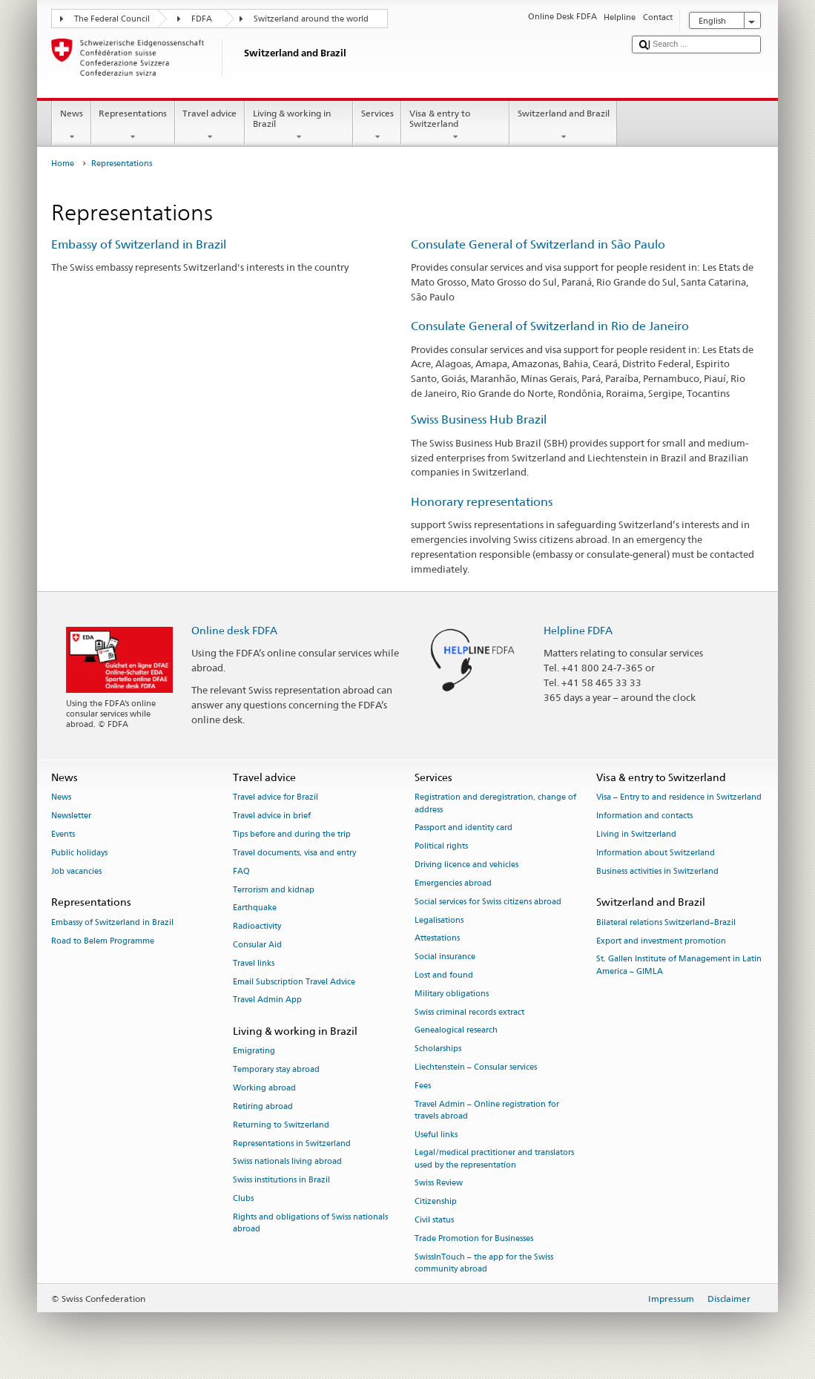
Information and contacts (644, 816)
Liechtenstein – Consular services (476, 1067)
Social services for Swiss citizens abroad (488, 901)
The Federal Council (112, 19)
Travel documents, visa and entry (294, 853)
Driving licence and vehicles (466, 864)
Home (62, 163)
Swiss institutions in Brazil (281, 1180)
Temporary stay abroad (276, 1070)
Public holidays (79, 853)
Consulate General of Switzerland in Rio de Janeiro (550, 326)
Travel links (253, 963)
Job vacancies (76, 871)
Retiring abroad (263, 1106)
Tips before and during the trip (292, 834)
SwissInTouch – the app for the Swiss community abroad (484, 1263)
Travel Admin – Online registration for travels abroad (487, 1110)
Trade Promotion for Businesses (474, 1238)
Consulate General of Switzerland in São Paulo (538, 244)
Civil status (434, 1220)
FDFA (201, 19)
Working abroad (264, 1088)
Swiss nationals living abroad (287, 1162)
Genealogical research (456, 1031)
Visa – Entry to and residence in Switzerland (679, 798)
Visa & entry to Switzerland (455, 125)
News (71, 125)
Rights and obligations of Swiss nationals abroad (310, 1223)
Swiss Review (439, 1183)
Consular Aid (257, 944)
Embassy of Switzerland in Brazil (138, 244)
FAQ (241, 871)
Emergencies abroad (453, 883)
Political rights (441, 847)
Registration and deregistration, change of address (495, 803)
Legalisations (439, 920)
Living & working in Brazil (298, 125)
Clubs (243, 1198)
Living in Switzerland (636, 834)
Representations (133, 125)
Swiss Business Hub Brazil (479, 419)
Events (63, 834)
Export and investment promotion (661, 941)
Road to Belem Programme (102, 941)
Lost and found (444, 975)
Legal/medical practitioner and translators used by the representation (494, 1159)
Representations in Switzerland (292, 1143)
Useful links (436, 1134)
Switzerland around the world (311, 19)
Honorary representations (481, 502)
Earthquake (255, 908)
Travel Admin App (267, 1000)
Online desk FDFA (234, 630)
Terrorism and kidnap (273, 890)
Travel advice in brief (272, 816)
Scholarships (438, 1049)
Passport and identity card (463, 828)
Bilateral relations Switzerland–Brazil (666, 922)
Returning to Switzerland (281, 1125)
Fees (423, 1085)
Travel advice (210, 125)
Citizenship (436, 1202)
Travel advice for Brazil (275, 798)
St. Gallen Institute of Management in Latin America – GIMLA (679, 965)
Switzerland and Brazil (563, 125)
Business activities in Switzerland (657, 871)
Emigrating (254, 1051)
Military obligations (452, 993)
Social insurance (445, 957)
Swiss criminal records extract (469, 1012)
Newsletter (71, 816)
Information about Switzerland (655, 853)
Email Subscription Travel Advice (294, 982)
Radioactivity (257, 927)
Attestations (437, 939)
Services (377, 125)
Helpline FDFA (578, 630)
